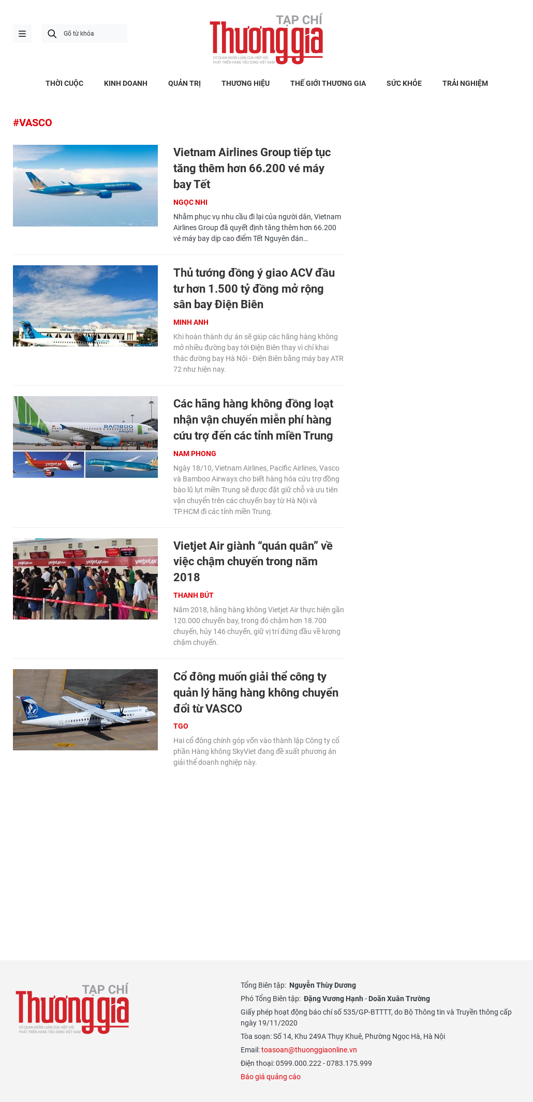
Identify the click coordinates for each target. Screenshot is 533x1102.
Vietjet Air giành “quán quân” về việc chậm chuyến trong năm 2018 (253, 561)
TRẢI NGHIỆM (465, 83)
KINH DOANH (125, 83)
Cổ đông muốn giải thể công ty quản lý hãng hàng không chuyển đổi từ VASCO (255, 692)
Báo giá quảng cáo (271, 1077)
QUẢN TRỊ (184, 83)
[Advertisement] (178, 850)
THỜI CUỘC (64, 83)
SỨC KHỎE (404, 83)
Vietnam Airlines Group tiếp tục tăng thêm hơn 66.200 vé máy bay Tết (252, 168)
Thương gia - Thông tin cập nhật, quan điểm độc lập (266, 38)
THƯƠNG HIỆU (245, 83)
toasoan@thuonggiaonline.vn (309, 1050)
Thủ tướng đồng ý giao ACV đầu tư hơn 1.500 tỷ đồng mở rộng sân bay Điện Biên (254, 288)
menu (22, 33)
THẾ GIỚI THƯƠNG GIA (328, 83)
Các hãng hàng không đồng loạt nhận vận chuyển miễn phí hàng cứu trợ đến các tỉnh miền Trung (253, 419)
